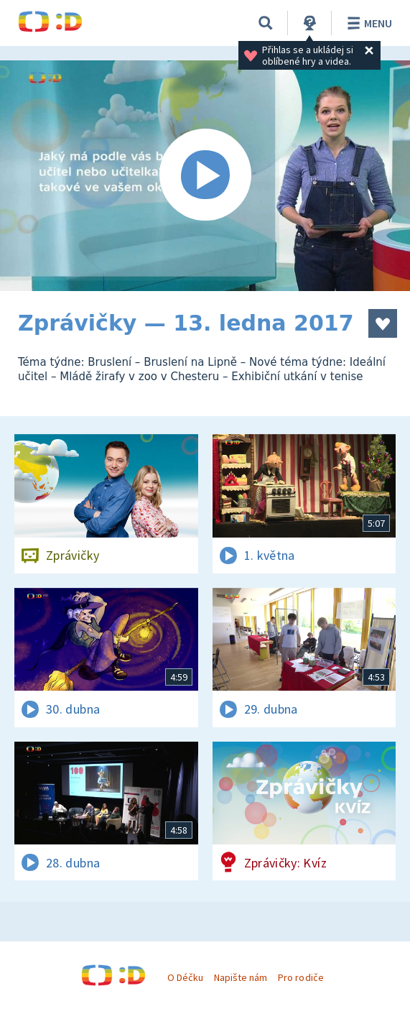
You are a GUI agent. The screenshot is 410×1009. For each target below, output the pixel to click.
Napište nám (240, 977)
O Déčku (185, 977)
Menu (367, 23)
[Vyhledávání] (265, 23)
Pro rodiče (300, 977)
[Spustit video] (205, 175)
